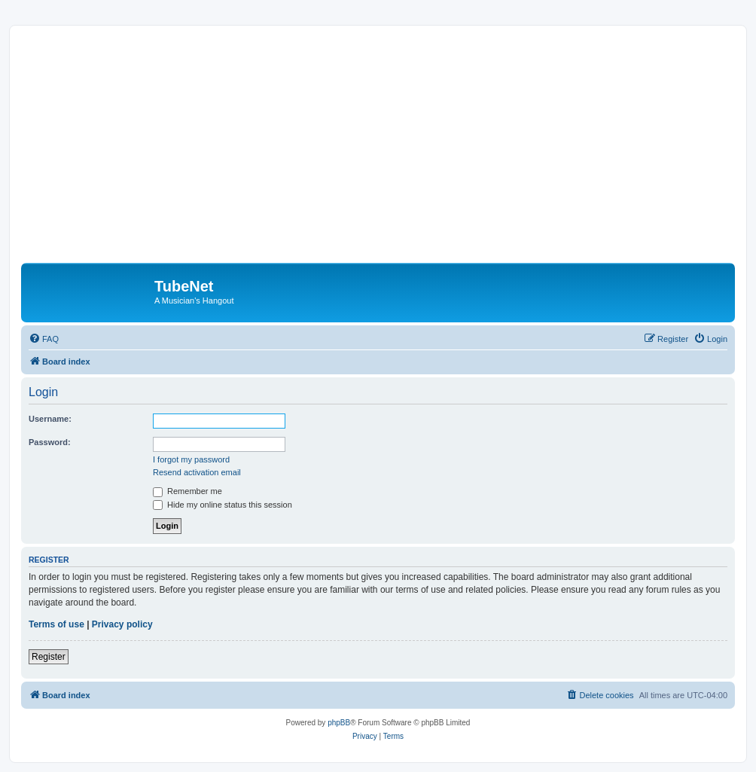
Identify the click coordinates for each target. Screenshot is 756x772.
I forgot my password (191, 459)
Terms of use (56, 624)
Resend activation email (197, 472)
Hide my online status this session (222, 504)
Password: (50, 442)
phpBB (339, 723)
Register (49, 656)
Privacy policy (122, 624)
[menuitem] (44, 339)
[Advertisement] (388, 149)
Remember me (187, 491)
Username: (50, 418)
